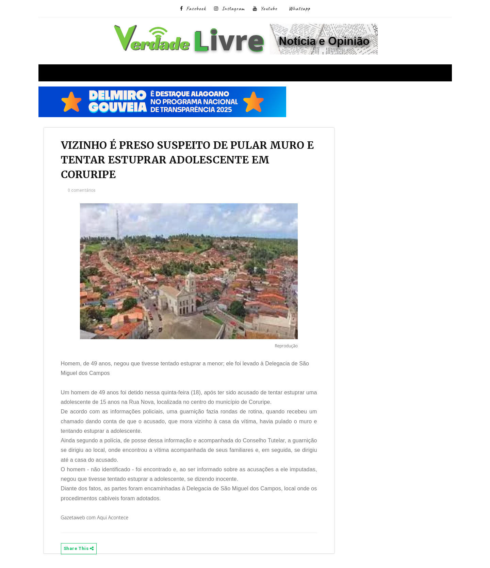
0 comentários (82, 190)
